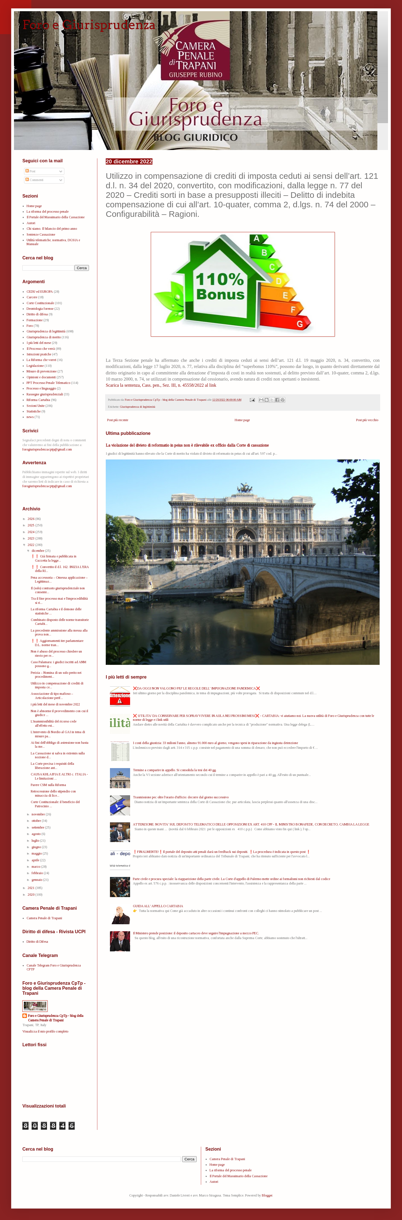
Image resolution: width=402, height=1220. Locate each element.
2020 (31, 895)
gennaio (37, 880)
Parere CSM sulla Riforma (48, 785)
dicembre (38, 551)
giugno (37, 847)
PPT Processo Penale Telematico (48, 383)
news (30, 417)
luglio (36, 841)
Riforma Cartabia (38, 400)
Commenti (34, 180)
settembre (38, 827)
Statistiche (34, 411)
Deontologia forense (40, 309)
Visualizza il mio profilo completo (45, 1031)
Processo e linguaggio (41, 388)
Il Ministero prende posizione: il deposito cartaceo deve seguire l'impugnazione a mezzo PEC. (196, 933)
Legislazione (35, 366)
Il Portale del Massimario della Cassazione (55, 217)
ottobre (37, 821)
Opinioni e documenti (41, 377)
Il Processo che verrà (41, 349)
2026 (31, 519)
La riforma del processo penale (48, 212)
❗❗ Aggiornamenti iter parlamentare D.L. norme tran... (57, 643)
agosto (36, 834)
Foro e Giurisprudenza (89, 24)
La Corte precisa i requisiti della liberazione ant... (52, 765)
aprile (36, 860)
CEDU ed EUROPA (40, 292)
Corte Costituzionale (40, 303)
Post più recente (117, 420)
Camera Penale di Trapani (44, 918)
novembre (39, 814)
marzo (36, 867)
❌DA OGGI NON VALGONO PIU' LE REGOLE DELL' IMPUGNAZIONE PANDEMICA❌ (196, 688)
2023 (31, 538)
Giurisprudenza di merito (44, 337)
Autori (31, 223)
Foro (30, 326)
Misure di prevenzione (42, 371)
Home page (242, 420)
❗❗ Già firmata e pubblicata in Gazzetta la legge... (53, 558)
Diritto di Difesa (37, 942)
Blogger (267, 1195)
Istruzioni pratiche (39, 354)
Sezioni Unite (35, 406)
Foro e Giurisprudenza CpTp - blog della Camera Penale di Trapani (55, 1018)
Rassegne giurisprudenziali (45, 394)
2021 (31, 888)
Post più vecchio (367, 420)
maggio (37, 853)
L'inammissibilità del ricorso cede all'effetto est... (53, 723)
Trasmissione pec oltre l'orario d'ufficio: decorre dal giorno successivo (181, 797)
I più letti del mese (39, 343)
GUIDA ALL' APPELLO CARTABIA (158, 906)
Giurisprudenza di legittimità (137, 406)
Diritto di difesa (37, 314)
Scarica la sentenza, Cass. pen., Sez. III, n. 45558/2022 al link (161, 385)
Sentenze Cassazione (41, 234)
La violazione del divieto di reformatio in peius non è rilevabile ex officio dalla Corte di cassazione (187, 445)
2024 (31, 532)
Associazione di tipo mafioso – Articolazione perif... (52, 696)
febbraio (38, 873)
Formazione (35, 320)
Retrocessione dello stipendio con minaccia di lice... (53, 793)
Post (30, 171)
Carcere (32, 297)
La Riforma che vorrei (41, 360)
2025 (31, 525)
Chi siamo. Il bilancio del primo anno (52, 229)
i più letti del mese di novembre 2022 (55, 704)
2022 (31, 545)
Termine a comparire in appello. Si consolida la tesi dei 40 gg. (175, 770)
